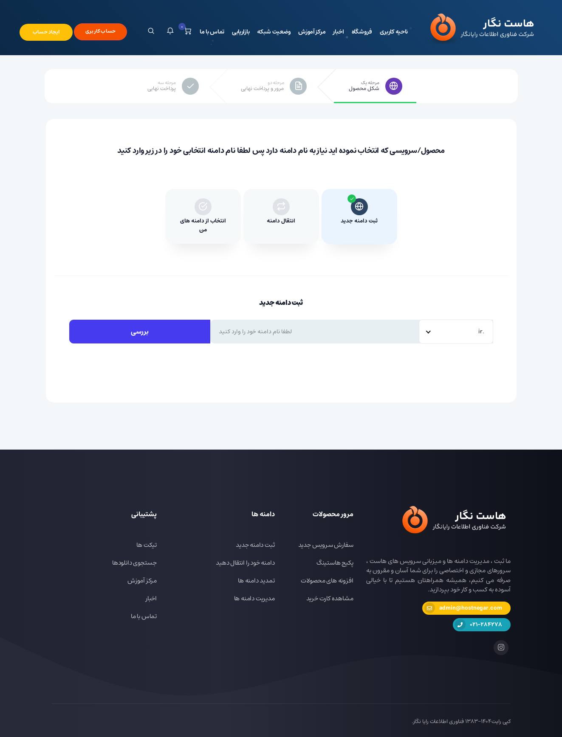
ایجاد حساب (46, 32)
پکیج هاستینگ (334, 562)
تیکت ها (146, 545)
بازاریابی (240, 32)
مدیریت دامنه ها (254, 598)
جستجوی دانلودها (134, 562)
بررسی (140, 332)
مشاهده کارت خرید (329, 598)
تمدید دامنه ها (256, 580)
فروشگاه (362, 32)
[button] (170, 32)
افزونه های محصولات (327, 580)
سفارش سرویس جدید (325, 545)
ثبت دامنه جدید (255, 545)
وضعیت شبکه (274, 32)
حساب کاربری (100, 31)
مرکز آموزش (311, 32)
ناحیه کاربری (394, 32)
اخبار (338, 32)
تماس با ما (212, 32)
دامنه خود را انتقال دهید (245, 562)
